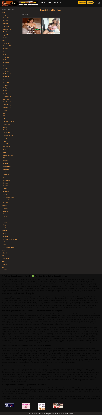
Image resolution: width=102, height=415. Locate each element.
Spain (3, 267)
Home (43, 2)
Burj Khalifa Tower (8, 102)
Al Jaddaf (5, 68)
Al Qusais (6, 82)
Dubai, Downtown (8, 135)
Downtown (6, 124)
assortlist (5, 23)
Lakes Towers (7, 242)
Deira (4, 113)
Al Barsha (6, 63)
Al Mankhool (7, 74)
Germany (4, 205)
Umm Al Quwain (8, 200)
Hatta (4, 141)
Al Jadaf (5, 21)
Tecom (5, 194)
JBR (4, 158)
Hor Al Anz (6, 144)
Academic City (7, 46)
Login (90, 2)
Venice (5, 228)
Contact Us (57, 2)
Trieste (5, 225)
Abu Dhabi (6, 43)
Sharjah (5, 183)
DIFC (4, 119)
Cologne (5, 208)
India (4, 149)
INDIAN (5, 152)
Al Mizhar (6, 77)
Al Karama (6, 71)
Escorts (49, 2)
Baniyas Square (7, 96)
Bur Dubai (6, 26)
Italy (3, 219)
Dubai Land (6, 133)
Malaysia (4, 250)
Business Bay (7, 29)
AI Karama (6, 49)
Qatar (3, 261)
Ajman (5, 15)
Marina (5, 37)
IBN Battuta (6, 147)
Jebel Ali (5, 161)
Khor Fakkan (7, 166)
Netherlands (5, 256)
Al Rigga (5, 88)
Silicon (5, 188)
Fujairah (5, 35)
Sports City (6, 191)
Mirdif (5, 177)
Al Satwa (5, 93)
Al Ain (4, 60)
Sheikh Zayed (7, 186)
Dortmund (6, 211)
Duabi (5, 127)
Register (82, 2)
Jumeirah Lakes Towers (10, 239)
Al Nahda (6, 79)
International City (8, 155)
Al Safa (5, 91)
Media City (6, 175)
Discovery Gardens (8, 121)
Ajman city (6, 57)
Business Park (7, 107)
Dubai (5, 32)
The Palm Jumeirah (8, 197)
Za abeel (5, 203)
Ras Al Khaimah (7, 180)
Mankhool (6, 169)
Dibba (5, 116)
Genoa (5, 222)
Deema (5, 110)
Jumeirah (5, 163)
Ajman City (5, 12)
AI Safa (5, 51)
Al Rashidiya (6, 85)
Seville (5, 270)
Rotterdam (6, 258)
